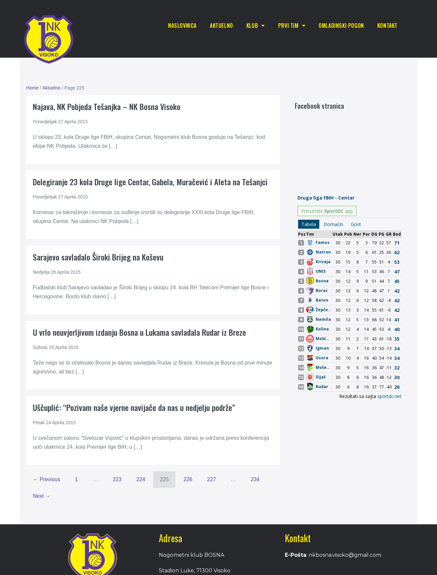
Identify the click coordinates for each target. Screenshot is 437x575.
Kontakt (387, 25)
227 (211, 479)
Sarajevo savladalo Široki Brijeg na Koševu (98, 257)
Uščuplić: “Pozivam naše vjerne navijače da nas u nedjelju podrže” (134, 407)
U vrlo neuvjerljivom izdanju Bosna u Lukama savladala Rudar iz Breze (139, 332)
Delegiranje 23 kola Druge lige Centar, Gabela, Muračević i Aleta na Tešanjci (150, 182)
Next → (41, 496)
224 (140, 479)
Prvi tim (291, 25)
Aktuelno (221, 25)
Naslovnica (182, 25)
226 (187, 479)
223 (117, 479)
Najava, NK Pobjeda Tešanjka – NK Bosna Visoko (106, 106)
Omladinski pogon (341, 25)
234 (255, 479)
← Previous (46, 479)
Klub (255, 25)
